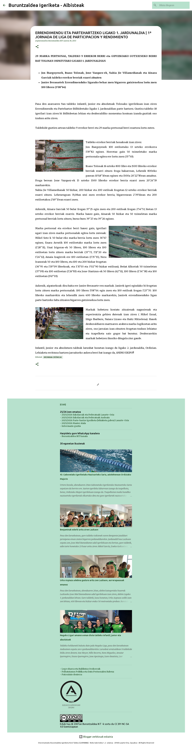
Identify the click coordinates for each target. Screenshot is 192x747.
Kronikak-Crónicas (53, 357)
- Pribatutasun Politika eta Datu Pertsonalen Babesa (87, 671)
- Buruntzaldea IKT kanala (74, 436)
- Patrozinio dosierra (71, 674)
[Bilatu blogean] (174, 5)
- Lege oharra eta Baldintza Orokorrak (80, 668)
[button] (37, 47)
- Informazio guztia (70, 426)
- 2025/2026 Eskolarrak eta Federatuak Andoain (85, 417)
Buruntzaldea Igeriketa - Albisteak (46, 5)
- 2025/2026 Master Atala (73, 423)
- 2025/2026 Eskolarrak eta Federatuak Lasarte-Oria (87, 414)
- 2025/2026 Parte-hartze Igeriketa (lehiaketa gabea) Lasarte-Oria (94, 420)
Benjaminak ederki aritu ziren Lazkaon (79, 529)
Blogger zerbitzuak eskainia (96, 736)
